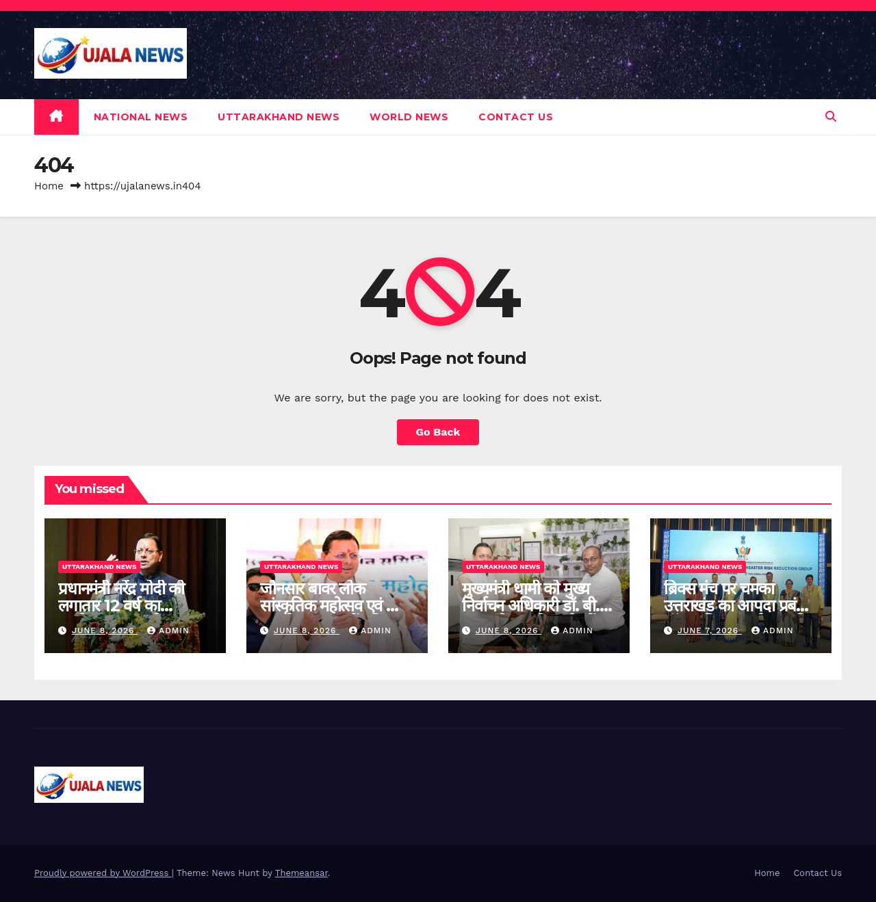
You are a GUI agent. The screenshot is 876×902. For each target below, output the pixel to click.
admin (168, 630)
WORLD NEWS (409, 117)
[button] (830, 116)
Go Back (438, 431)
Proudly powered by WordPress (103, 873)
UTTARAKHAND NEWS (278, 117)
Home (49, 186)
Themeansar (301, 873)
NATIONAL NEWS (141, 117)
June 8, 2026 (105, 630)
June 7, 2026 (710, 630)
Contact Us (515, 117)
